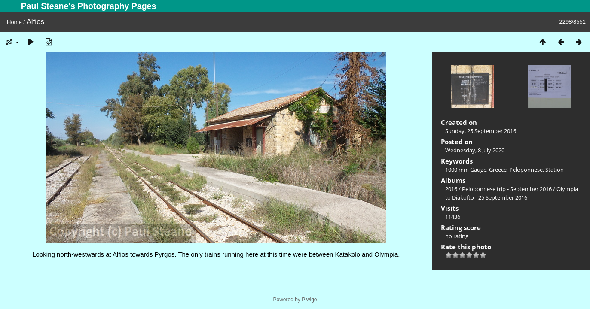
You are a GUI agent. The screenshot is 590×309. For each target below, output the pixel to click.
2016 (451, 189)
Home (14, 22)
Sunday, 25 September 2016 (480, 131)
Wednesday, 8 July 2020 (474, 150)
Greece (498, 169)
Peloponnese (526, 169)
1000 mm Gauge (465, 169)
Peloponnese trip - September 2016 (507, 189)
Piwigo (309, 300)
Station (554, 169)
